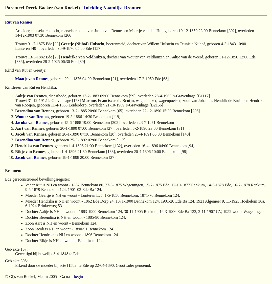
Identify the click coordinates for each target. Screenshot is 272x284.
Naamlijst (113, 7)
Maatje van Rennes (32, 79)
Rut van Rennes (18, 22)
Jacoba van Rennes (31, 122)
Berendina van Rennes (34, 140)
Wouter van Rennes (32, 117)
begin (78, 276)
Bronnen (133, 7)
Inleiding (93, 7)
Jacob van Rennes (30, 157)
